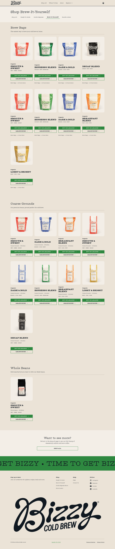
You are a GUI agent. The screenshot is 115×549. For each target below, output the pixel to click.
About (62, 3)
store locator (59, 488)
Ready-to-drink (60, 480)
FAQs (74, 480)
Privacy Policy (100, 542)
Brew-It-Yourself (60, 483)
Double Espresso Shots (62, 485)
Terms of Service (90, 542)
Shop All (44, 3)
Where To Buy (53, 3)
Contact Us (76, 483)
